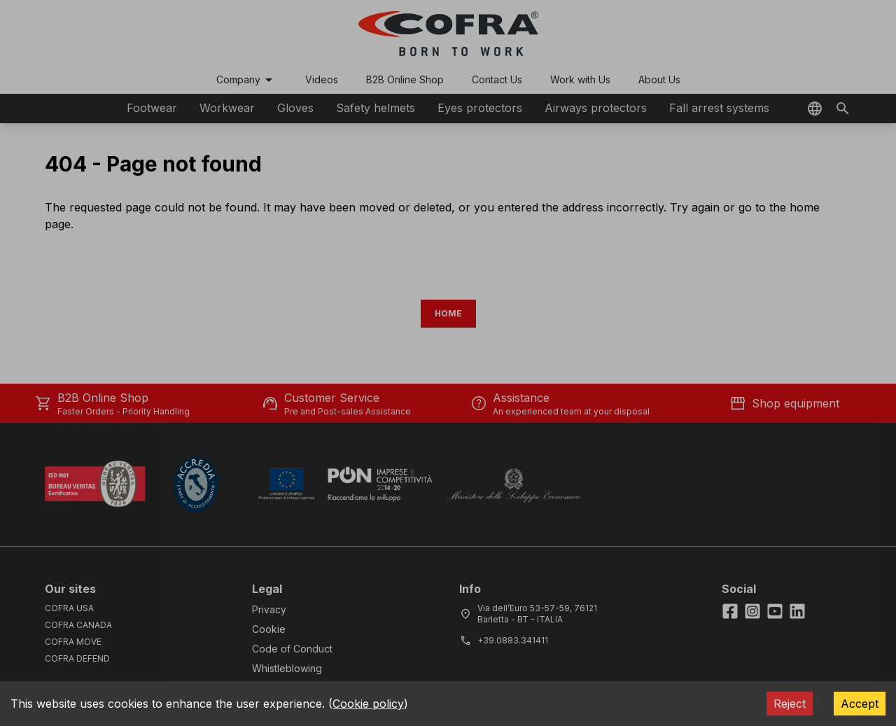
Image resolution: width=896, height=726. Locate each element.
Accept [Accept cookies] (859, 704)
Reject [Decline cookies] (790, 704)
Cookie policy (368, 704)
